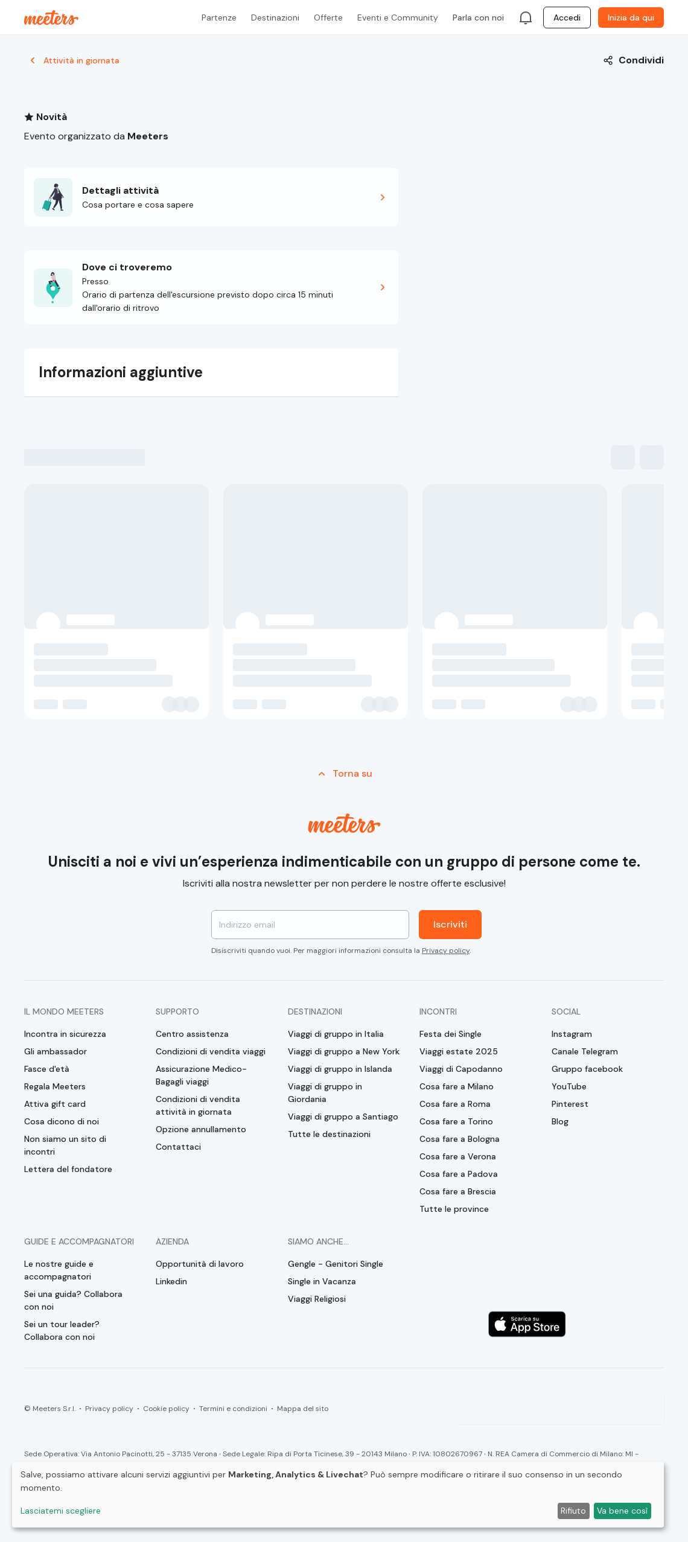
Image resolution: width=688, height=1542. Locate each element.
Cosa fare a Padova (458, 1173)
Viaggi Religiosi (317, 1298)
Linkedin (171, 1281)
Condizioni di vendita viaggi (211, 1051)
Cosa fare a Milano (456, 1086)
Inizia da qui (631, 17)
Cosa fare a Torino (456, 1121)
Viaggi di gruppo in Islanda (340, 1068)
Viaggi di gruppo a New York (344, 1051)
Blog (560, 1121)
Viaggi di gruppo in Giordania (325, 1092)
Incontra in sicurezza (65, 1033)
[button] (211, 197)
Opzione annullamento (201, 1129)
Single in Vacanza (322, 1281)
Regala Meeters (55, 1086)
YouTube (569, 1086)
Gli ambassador (55, 1051)
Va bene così (622, 1510)
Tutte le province (454, 1208)
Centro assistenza (192, 1033)
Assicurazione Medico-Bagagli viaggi (201, 1075)
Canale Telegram (585, 1051)
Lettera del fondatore (68, 1169)
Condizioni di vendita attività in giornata (198, 1105)
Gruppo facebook (587, 1068)
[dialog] (338, 1495)
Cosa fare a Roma (455, 1103)
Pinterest (570, 1103)
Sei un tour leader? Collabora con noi (62, 1330)
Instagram (572, 1033)
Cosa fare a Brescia (457, 1191)
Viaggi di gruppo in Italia (336, 1033)
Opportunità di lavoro (200, 1263)
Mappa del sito (302, 1408)
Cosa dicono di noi (61, 1121)
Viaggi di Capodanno (461, 1068)
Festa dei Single (450, 1033)
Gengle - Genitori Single (335, 1263)
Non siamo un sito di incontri (65, 1145)
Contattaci (178, 1146)
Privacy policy (446, 950)
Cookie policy (166, 1408)
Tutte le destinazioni (329, 1134)
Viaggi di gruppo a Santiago (343, 1116)
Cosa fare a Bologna (459, 1138)
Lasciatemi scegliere (61, 1510)
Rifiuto (573, 1510)
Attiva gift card (55, 1103)
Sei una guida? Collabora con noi (73, 1300)
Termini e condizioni (233, 1408)
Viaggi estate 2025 (458, 1051)
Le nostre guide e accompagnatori (59, 1270)
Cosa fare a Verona (457, 1156)
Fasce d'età (46, 1068)
